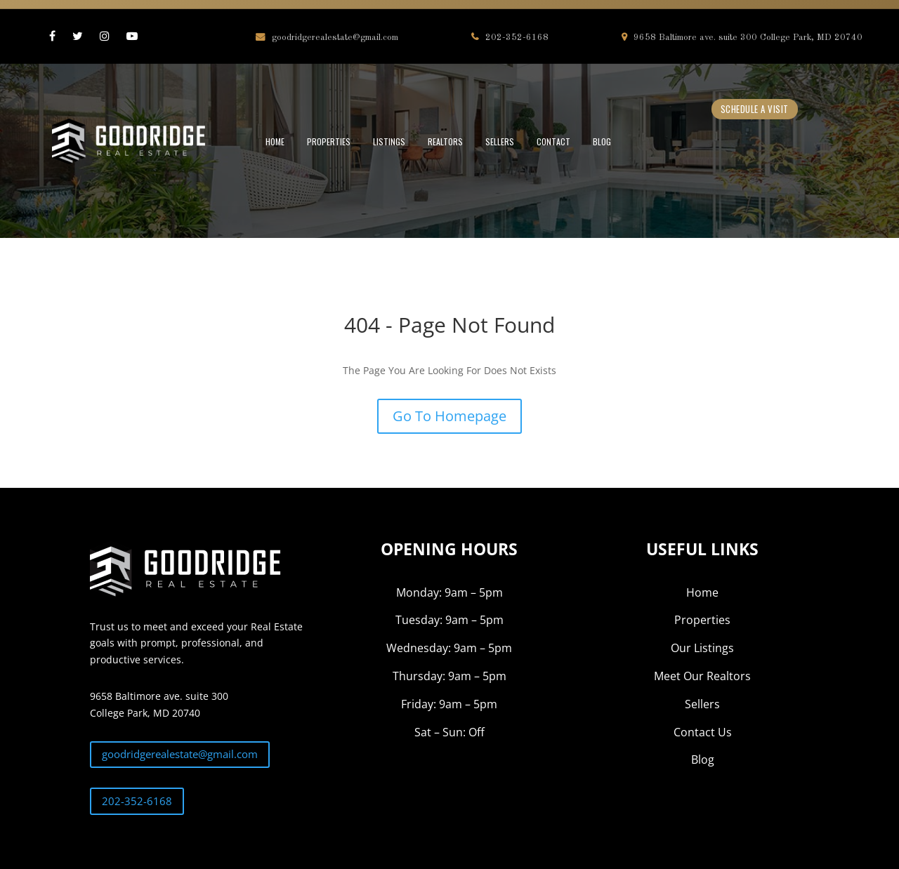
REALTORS (445, 141)
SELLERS (499, 141)
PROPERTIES (328, 141)
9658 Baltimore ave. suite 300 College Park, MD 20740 (742, 37)
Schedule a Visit (755, 109)
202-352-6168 (510, 37)
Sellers (702, 704)
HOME (274, 141)
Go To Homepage (449, 415)
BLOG (602, 141)
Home (702, 592)
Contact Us (703, 732)
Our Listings (702, 648)
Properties (702, 620)
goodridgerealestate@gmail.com (327, 37)
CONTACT (553, 141)
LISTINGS (389, 141)
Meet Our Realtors (702, 676)
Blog (702, 759)
